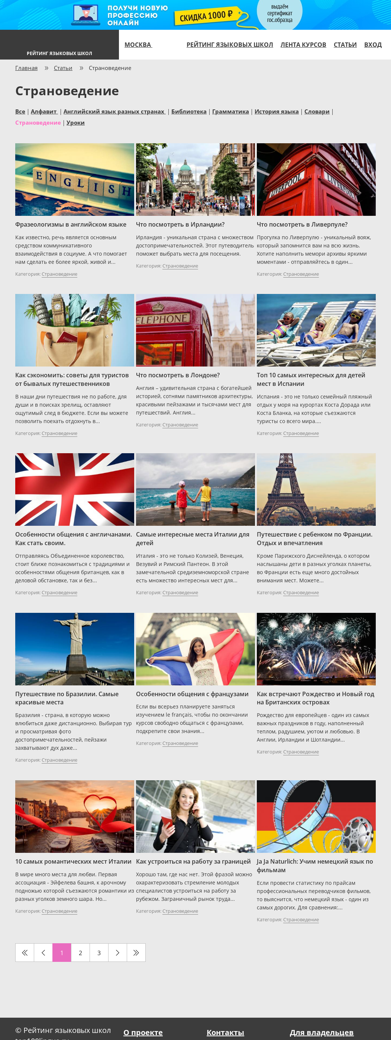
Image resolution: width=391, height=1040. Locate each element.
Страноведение (38, 122)
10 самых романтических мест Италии (73, 861)
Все (20, 111)
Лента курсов (303, 45)
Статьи (345, 45)
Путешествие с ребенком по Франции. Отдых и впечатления (314, 538)
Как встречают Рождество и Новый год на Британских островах (315, 698)
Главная (26, 67)
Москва (142, 45)
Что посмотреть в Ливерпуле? (302, 224)
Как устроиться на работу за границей (193, 861)
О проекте (143, 1032)
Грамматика (230, 111)
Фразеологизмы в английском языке (70, 224)
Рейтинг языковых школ (230, 45)
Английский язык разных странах (115, 111)
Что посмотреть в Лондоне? (178, 375)
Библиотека (189, 111)
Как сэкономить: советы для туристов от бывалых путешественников (72, 379)
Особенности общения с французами (192, 694)
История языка (277, 111)
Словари (317, 111)
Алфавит (44, 111)
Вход (373, 45)
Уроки (76, 122)
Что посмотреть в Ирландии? (180, 224)
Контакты (225, 1032)
